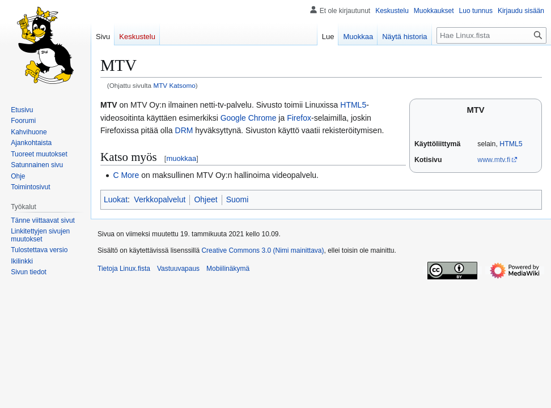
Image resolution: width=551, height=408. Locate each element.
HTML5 (510, 144)
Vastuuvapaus (178, 269)
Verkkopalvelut (159, 199)
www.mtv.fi (493, 160)
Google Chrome (249, 117)
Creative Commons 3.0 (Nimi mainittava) (262, 250)
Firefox (299, 117)
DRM (184, 130)
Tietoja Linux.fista (124, 269)
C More (126, 175)
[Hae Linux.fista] (491, 35)
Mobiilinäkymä (227, 269)
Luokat (116, 199)
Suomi (237, 199)
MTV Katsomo (174, 85)
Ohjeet (205, 199)
